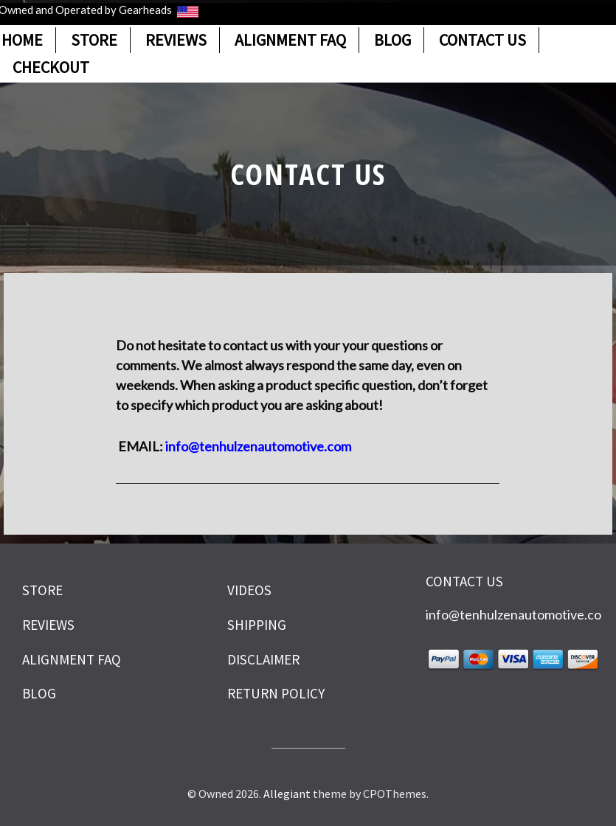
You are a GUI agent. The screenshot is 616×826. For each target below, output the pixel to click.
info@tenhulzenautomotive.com (519, 614)
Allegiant (287, 793)
